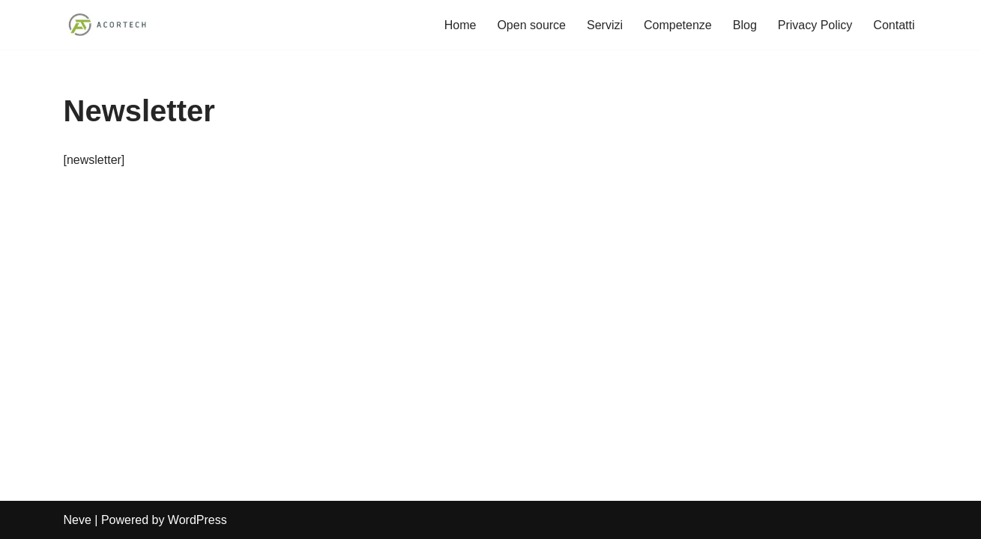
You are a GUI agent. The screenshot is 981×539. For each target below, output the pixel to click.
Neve (77, 520)
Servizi (605, 25)
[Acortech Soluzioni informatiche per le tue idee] (109, 24)
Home (460, 25)
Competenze (678, 25)
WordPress (197, 520)
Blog (745, 25)
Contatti (893, 25)
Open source (531, 25)
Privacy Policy (815, 25)
